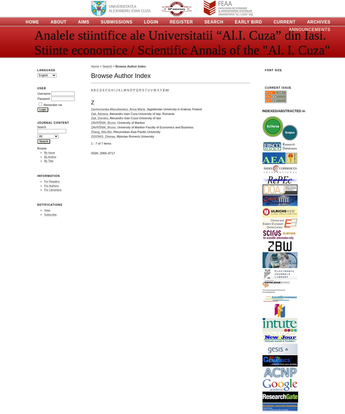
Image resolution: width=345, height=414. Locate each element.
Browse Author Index (131, 66)
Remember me (53, 105)
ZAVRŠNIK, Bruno (103, 122)
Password (43, 98)
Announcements (309, 29)
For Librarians (52, 190)
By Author (50, 157)
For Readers (52, 181)
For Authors (51, 185)
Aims (83, 22)
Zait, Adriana (99, 113)
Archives (318, 22)
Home (32, 22)
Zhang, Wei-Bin (101, 132)
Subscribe (50, 214)
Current (285, 22)
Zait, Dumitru (99, 118)
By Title (48, 161)
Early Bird (248, 22)
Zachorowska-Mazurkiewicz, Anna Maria (118, 109)
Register (181, 22)
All (166, 90)
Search (213, 22)
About (58, 22)
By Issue (49, 152)
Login (151, 22)
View (47, 210)
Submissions (117, 22)
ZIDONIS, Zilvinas (103, 136)
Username (43, 93)
